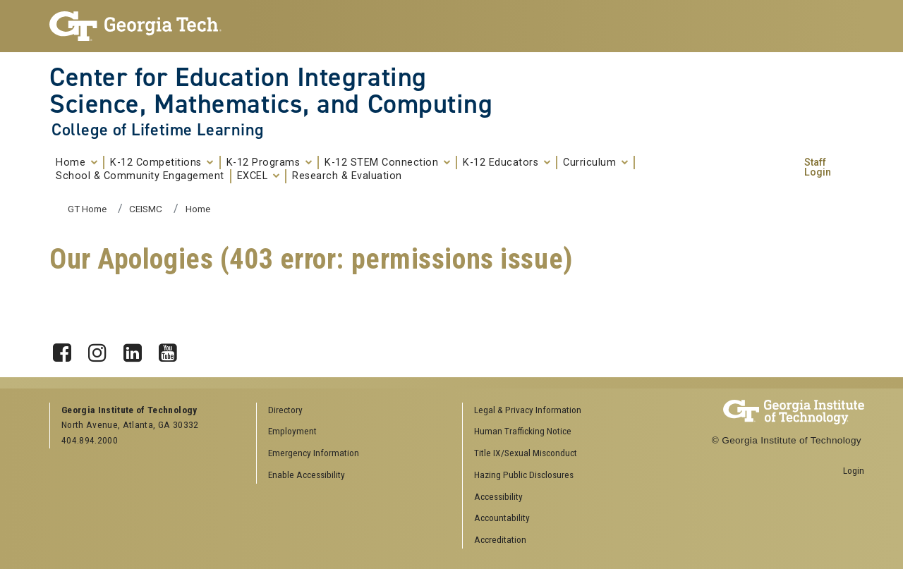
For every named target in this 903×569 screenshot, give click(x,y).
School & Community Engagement (140, 176)
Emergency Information (313, 452)
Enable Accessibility (306, 474)
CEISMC (145, 208)
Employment (292, 430)
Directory (285, 409)
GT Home (87, 208)
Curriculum (595, 163)
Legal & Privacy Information (527, 409)
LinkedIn (137, 349)
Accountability (502, 517)
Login (853, 470)
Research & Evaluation (347, 176)
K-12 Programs (269, 163)
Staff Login (817, 168)
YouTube (173, 349)
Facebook (67, 349)
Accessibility (498, 496)
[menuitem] (561, 411)
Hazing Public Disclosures (524, 474)
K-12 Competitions (162, 163)
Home (76, 163)
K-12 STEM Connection (387, 163)
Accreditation (500, 539)
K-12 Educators (506, 163)
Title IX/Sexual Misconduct (525, 452)
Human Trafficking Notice (522, 430)
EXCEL (258, 176)
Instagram (102, 349)
